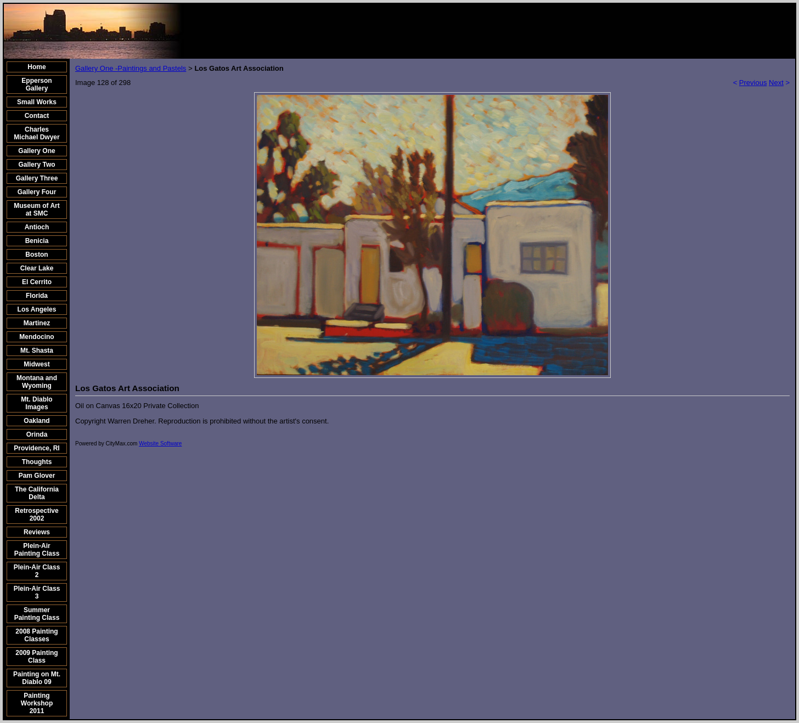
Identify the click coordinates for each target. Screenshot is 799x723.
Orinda (37, 434)
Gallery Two (36, 164)
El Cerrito (37, 282)
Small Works (37, 102)
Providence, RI (36, 448)
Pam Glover (37, 475)
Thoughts (37, 462)
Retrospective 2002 (36, 514)
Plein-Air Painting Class (37, 549)
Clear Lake (37, 268)
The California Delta (37, 493)
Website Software (160, 443)
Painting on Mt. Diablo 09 (36, 678)
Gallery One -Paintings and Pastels (130, 68)
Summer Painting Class (37, 614)
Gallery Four (37, 192)
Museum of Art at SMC (37, 209)
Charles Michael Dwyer (36, 133)
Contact (37, 116)
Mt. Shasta (36, 350)
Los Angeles (37, 309)
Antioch (37, 227)
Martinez (37, 323)
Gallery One (36, 151)
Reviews (37, 532)
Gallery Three (37, 178)
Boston (36, 254)
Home (36, 67)
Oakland (36, 421)
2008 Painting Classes (36, 635)
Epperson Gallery (36, 84)
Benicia (37, 241)
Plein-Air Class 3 (37, 592)
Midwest (36, 364)
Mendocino (36, 337)
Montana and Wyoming (36, 381)
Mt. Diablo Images (36, 403)
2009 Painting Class (36, 656)
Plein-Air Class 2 (37, 571)
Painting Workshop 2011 (37, 703)
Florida (37, 296)
